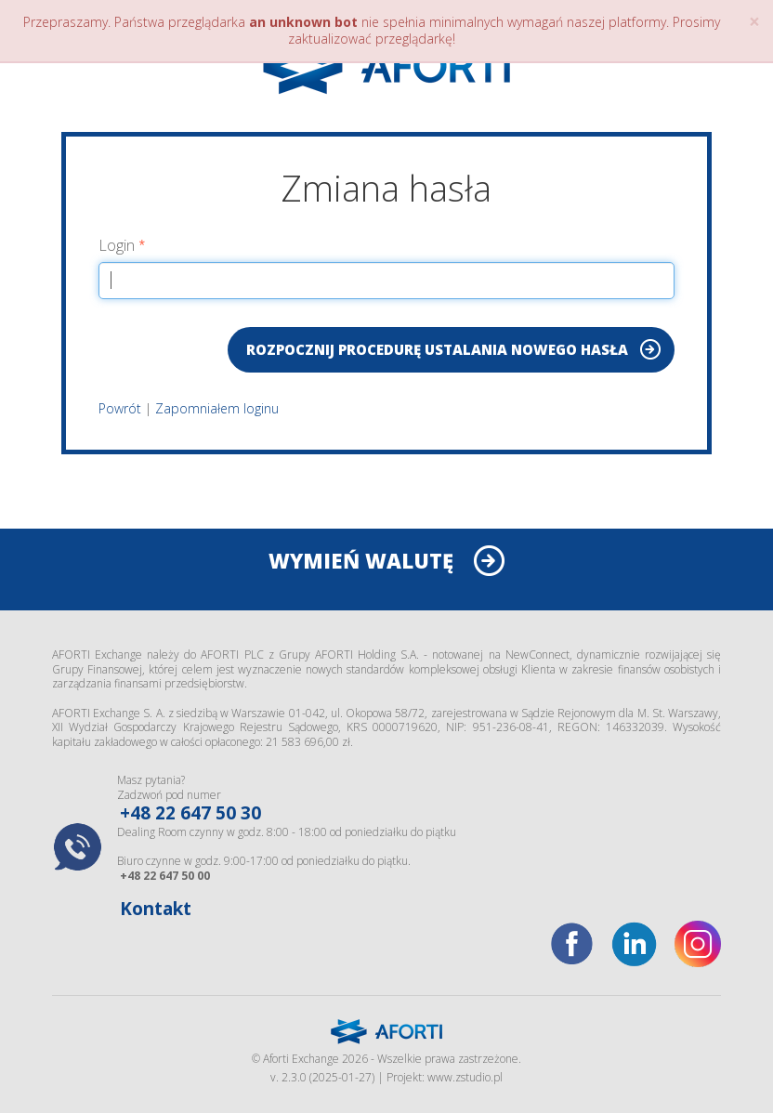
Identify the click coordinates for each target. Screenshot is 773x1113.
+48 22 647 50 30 (190, 813)
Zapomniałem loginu (217, 408)
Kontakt (155, 909)
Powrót (119, 408)
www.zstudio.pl (465, 1077)
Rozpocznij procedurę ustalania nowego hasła (437, 349)
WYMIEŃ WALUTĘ (361, 560)
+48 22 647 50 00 (165, 876)
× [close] (754, 22)
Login (116, 245)
